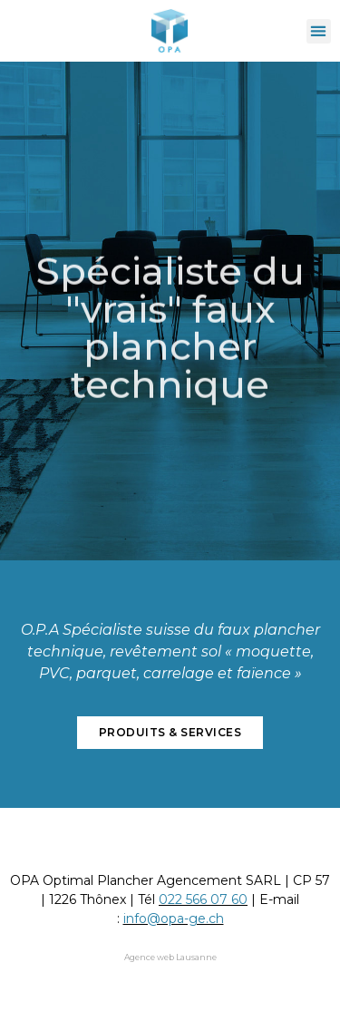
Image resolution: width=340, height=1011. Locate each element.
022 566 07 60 (203, 899)
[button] (318, 31)
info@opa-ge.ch (173, 918)
